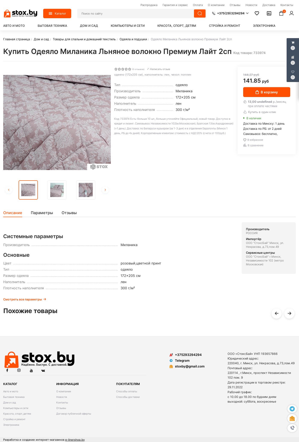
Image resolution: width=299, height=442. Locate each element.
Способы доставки (128, 397)
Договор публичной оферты (73, 413)
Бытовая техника (52, 25)
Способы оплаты (126, 391)
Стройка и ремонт (224, 25)
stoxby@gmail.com (189, 366)
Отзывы (61, 408)
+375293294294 (185, 355)
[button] (292, 428)
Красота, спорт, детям (176, 25)
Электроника (264, 25)
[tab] (15, 213)
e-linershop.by (75, 439)
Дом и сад (89, 25)
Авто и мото (14, 25)
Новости (61, 397)
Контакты (62, 402)
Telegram (179, 360)
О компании (63, 391)
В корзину (267, 92)
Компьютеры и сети (128, 25)
